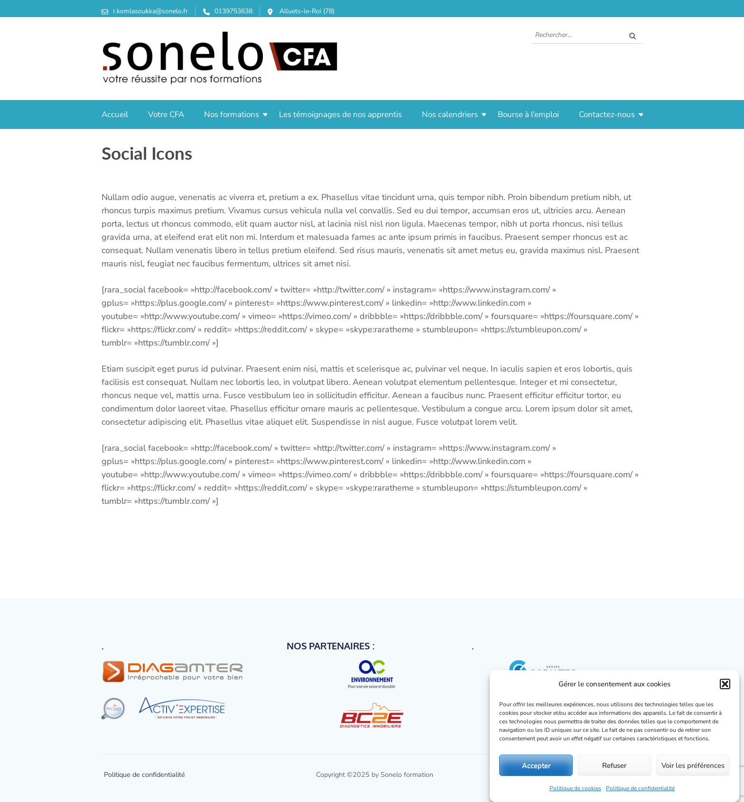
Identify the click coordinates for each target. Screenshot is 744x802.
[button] (725, 684)
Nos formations (231, 114)
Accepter (536, 765)
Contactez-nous (607, 114)
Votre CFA (166, 114)
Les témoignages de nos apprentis (340, 114)
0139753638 (233, 11)
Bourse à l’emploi (528, 114)
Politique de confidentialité (640, 788)
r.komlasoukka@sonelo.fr (150, 11)
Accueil (115, 114)
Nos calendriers (450, 114)
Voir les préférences (693, 765)
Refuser (614, 765)
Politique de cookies (575, 788)
